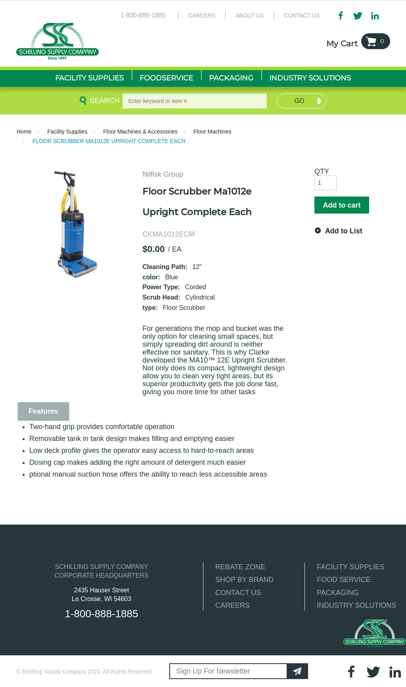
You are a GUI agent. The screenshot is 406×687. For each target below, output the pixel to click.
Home (24, 131)
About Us (250, 15)
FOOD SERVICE (344, 580)
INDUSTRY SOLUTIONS (356, 605)
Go (299, 100)
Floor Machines (212, 131)
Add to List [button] (343, 231)
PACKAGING (338, 593)
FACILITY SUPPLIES (351, 567)
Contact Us (302, 15)
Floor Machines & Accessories (140, 131)
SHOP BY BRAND (244, 580)
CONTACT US (238, 593)
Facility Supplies (67, 131)
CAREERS (232, 605)
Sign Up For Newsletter (213, 671)
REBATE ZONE (240, 567)
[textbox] (195, 101)
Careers (201, 15)
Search (103, 101)
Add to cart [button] (341, 205)
